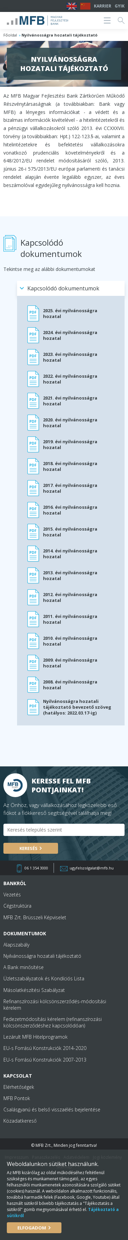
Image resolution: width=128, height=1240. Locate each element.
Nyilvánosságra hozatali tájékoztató (42, 956)
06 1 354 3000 (36, 867)
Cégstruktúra (17, 906)
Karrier (102, 6)
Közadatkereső (20, 1121)
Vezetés (12, 894)
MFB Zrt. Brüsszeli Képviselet (34, 917)
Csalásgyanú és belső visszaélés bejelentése (51, 1109)
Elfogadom (31, 1228)
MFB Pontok (16, 1098)
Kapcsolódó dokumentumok (63, 288)
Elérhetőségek (18, 1087)
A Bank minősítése (23, 967)
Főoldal (10, 35)
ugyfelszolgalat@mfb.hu (92, 867)
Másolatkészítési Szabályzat (34, 990)
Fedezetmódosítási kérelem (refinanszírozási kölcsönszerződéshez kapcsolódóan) (52, 1022)
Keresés (28, 848)
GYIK (120, 6)
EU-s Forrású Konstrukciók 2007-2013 (44, 1059)
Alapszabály (16, 944)
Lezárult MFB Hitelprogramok (35, 1037)
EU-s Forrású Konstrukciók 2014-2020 (44, 1048)
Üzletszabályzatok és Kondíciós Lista (43, 978)
